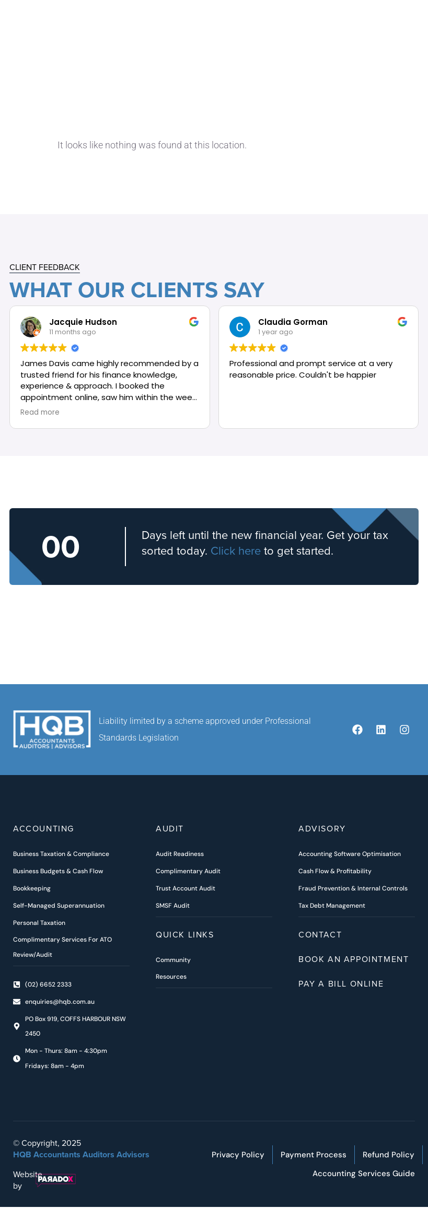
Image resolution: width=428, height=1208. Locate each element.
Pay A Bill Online (341, 984)
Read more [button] (40, 413)
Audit (170, 829)
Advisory (322, 829)
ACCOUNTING (43, 829)
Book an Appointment (353, 959)
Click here (236, 551)
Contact (320, 935)
